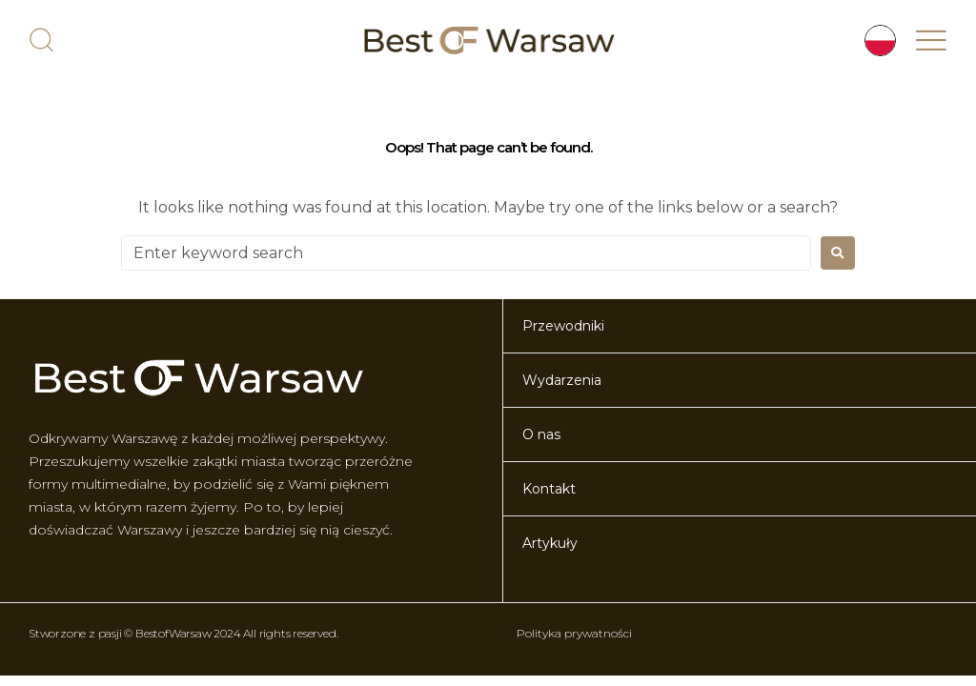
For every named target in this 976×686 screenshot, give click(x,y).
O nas (541, 434)
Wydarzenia (561, 380)
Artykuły (550, 543)
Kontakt (549, 488)
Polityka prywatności (574, 633)
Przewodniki (563, 325)
